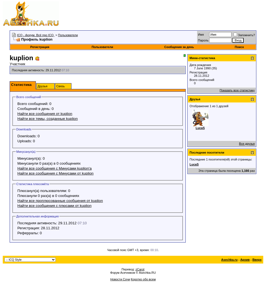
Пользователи (68, 35)
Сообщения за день (179, 47)
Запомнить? (244, 35)
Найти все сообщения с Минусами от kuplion (55, 173)
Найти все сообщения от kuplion (44, 114)
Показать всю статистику (237, 90)
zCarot (139, 269)
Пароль (203, 40)
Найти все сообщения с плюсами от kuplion (54, 206)
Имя (201, 34)
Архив (245, 259)
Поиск (239, 47)
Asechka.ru (229, 259)
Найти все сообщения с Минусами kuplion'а (54, 168)
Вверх (257, 259)
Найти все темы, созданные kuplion (47, 119)
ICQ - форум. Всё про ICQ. (35, 35)
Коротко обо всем (143, 279)
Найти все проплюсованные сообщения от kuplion (60, 201)
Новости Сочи (120, 279)
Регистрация (39, 47)
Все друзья (247, 143)
